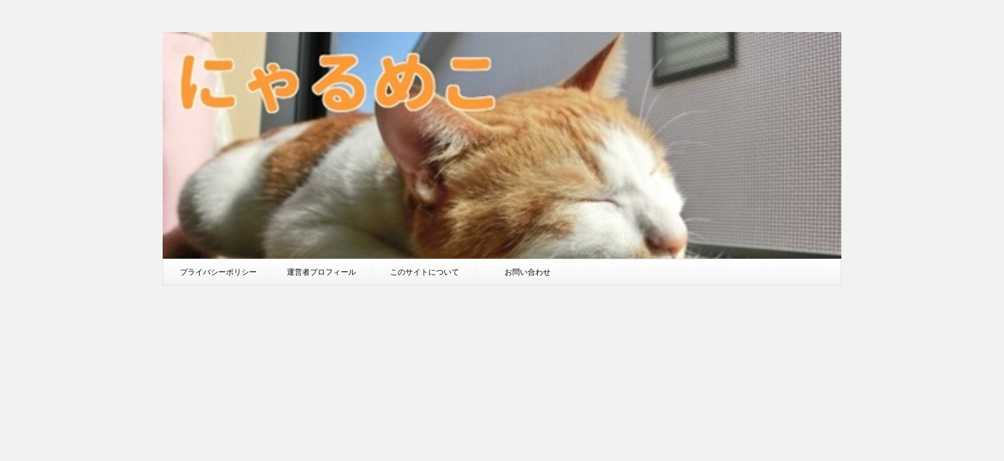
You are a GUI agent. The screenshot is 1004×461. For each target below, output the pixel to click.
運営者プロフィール (321, 272)
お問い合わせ (528, 272)
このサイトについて (424, 272)
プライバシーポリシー (218, 272)
